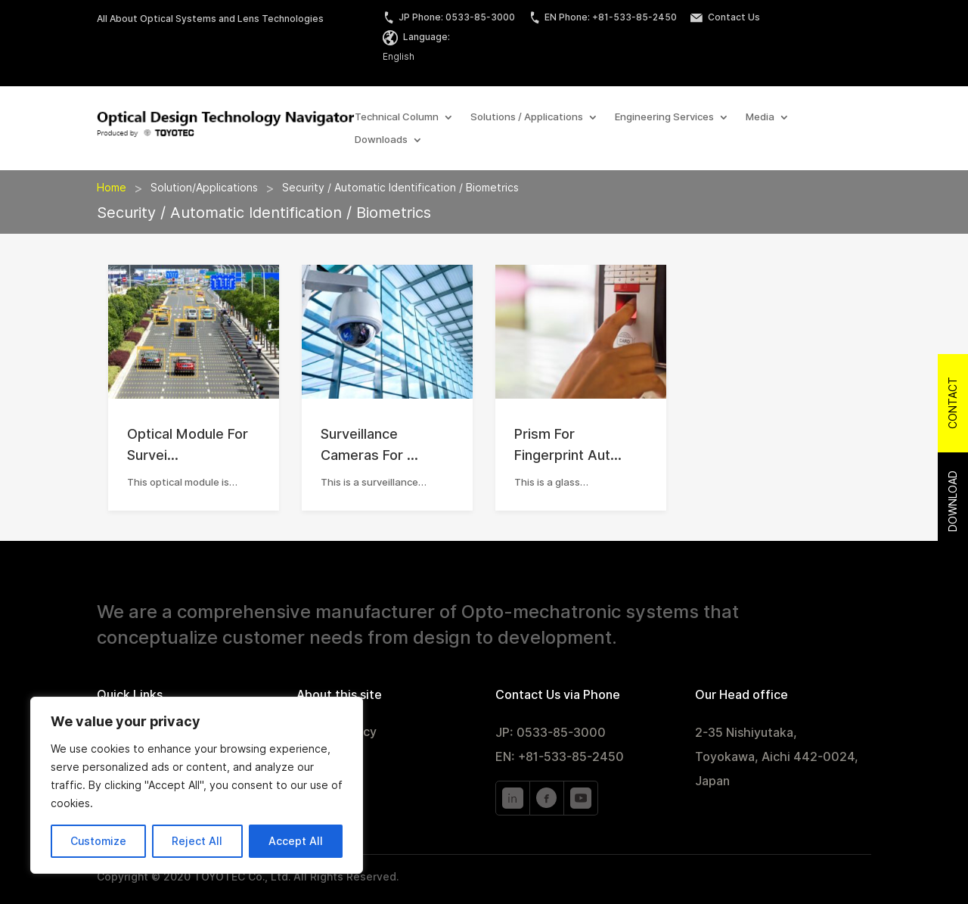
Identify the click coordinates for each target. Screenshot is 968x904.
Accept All (295, 841)
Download (953, 501)
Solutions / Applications (526, 117)
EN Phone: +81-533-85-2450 (603, 17)
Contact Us (725, 17)
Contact (953, 403)
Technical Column (397, 117)
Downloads (381, 140)
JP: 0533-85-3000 (550, 732)
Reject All (197, 841)
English (398, 56)
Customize (98, 841)
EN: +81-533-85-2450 (559, 757)
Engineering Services (664, 117)
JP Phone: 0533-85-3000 (449, 17)
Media (760, 117)
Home (111, 188)
